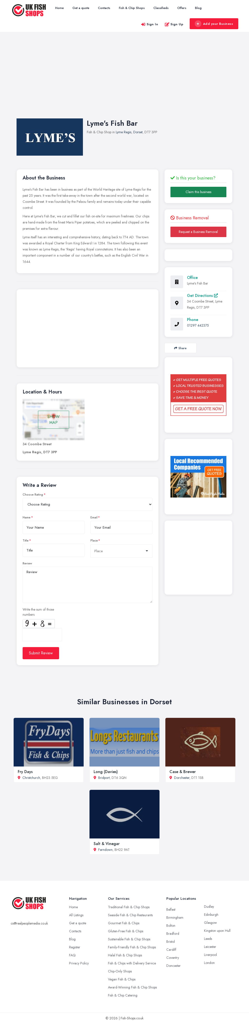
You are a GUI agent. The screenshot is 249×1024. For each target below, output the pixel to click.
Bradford (172, 933)
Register (74, 947)
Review (27, 563)
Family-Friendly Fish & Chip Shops (132, 947)
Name (26, 517)
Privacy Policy (79, 963)
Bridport (104, 777)
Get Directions (202, 295)
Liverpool (210, 954)
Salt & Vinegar (107, 843)
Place (94, 540)
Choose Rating (33, 494)
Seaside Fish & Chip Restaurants (130, 915)
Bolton (170, 925)
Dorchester (181, 777)
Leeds (208, 938)
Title (25, 540)
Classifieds (161, 8)
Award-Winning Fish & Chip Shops (132, 987)
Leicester (210, 946)
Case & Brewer (182, 772)
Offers (181, 8)
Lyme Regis (123, 132)
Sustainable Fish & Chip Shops (129, 939)
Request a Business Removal (198, 231)
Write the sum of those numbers (38, 612)
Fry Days (25, 772)
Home (59, 8)
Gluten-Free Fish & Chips (125, 931)
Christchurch (31, 777)
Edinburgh (211, 914)
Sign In (149, 24)
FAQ (72, 955)
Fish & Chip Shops (132, 8)
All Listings (76, 915)
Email (94, 517)
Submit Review (41, 653)
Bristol (170, 941)
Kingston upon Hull (217, 930)
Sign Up (174, 24)
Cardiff (171, 949)
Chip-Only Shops (120, 971)
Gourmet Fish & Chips (123, 923)
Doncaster (173, 965)
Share (180, 348)
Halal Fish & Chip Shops (125, 955)
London (209, 962)
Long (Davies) (106, 772)
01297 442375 (198, 325)
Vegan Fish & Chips (121, 979)
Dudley (209, 906)
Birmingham (174, 917)
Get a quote (80, 8)
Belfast (170, 909)
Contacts (104, 8)
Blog (198, 8)
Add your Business (214, 23)
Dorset (137, 132)
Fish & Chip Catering (122, 995)
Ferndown (105, 849)
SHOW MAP (53, 419)
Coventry (172, 957)
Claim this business (198, 191)
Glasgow (210, 922)
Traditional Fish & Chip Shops (129, 907)
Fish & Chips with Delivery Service (132, 963)
